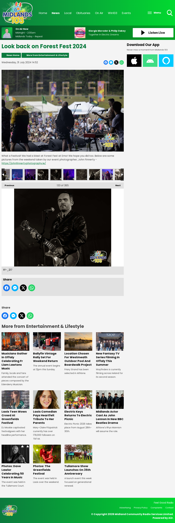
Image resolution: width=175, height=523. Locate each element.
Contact (169, 507)
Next (116, 184)
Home (43, 13)
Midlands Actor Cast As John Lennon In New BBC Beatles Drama (110, 407)
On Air (99, 13)
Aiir (170, 518)
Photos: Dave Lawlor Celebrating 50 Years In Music (15, 462)
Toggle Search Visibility (170, 13)
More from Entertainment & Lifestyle (47, 55)
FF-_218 (68, 174)
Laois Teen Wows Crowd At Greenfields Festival (15, 407)
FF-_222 (120, 174)
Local (67, 13)
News (56, 13)
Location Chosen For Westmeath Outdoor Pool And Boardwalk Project (78, 349)
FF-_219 (81, 174)
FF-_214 (17, 174)
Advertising (125, 507)
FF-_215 (30, 174)
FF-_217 (55, 174)
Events (126, 13)
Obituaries (83, 13)
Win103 (112, 13)
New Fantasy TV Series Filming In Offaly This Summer (110, 349)
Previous (8, 184)
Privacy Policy (141, 507)
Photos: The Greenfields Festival (47, 460)
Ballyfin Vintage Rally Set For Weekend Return (47, 347)
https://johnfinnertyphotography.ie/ (24, 163)
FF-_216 (43, 174)
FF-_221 (107, 174)
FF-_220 (94, 174)
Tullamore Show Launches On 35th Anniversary (78, 460)
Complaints (156, 507)
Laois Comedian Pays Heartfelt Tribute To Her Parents (47, 407)
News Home (13, 55)
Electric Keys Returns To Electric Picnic (78, 405)
